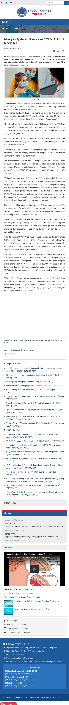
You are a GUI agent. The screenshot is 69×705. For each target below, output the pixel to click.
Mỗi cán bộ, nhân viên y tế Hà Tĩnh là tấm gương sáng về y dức (31, 472)
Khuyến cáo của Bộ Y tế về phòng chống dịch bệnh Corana (36, 601)
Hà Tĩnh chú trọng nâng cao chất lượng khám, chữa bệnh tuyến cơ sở (33, 485)
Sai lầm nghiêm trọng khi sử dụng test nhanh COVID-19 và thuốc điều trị (35, 458)
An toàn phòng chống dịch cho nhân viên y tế (23, 382)
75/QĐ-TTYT (10, 535)
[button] (34, 569)
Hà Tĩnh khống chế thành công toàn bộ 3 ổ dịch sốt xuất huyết (30, 390)
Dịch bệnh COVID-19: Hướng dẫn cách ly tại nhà (22, 597)
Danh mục (6, 22)
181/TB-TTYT (10, 525)
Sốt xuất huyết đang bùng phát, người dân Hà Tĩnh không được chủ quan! (35, 396)
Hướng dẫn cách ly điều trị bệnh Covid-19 (20, 589)
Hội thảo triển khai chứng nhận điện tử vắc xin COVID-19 (28, 386)
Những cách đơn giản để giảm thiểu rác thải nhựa (33, 609)
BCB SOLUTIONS (54, 697)
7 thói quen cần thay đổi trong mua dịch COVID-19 (23, 593)
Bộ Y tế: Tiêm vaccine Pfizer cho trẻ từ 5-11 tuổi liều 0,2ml (29, 441)
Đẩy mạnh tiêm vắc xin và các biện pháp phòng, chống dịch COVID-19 (34, 375)
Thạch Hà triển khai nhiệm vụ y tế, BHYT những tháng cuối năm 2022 (33, 403)
